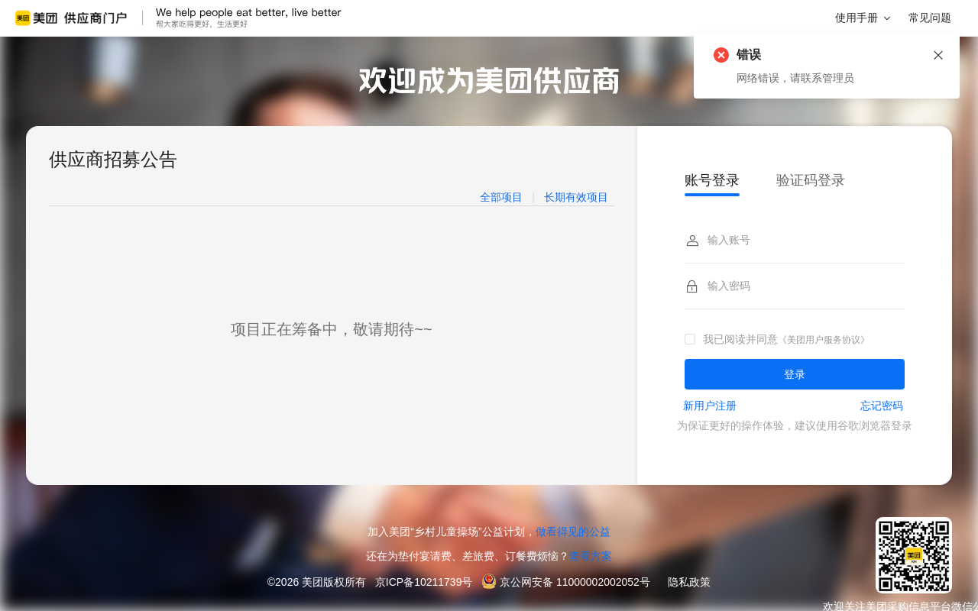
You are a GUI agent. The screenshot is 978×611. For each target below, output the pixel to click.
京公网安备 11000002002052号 (575, 582)
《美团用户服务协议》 (824, 340)
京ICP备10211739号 (424, 582)
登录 (794, 374)
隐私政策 (689, 582)
